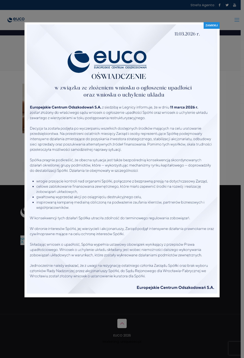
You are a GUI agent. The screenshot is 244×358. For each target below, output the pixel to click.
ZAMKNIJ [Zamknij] (211, 25)
